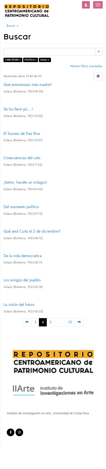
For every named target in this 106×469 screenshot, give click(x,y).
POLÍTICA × (30, 59)
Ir (99, 51)
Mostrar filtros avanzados (86, 66)
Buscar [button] (12, 26)
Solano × (44, 59)
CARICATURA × (13, 59)
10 (70, 322)
